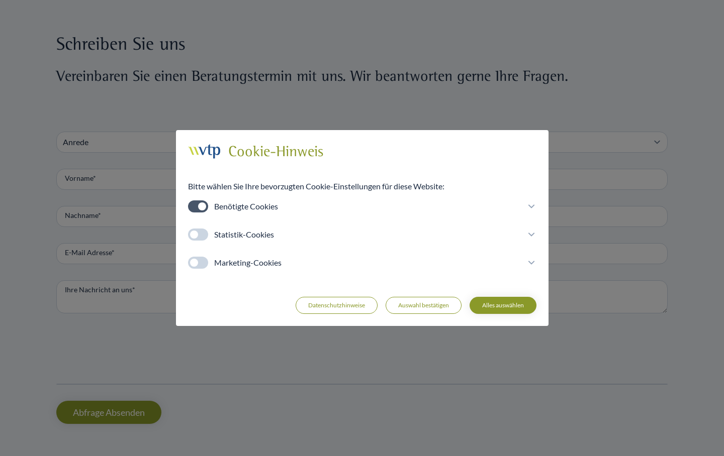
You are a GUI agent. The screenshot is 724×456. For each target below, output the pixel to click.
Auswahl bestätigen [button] (423, 305)
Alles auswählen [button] (503, 305)
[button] (529, 206)
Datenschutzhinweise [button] (336, 305)
